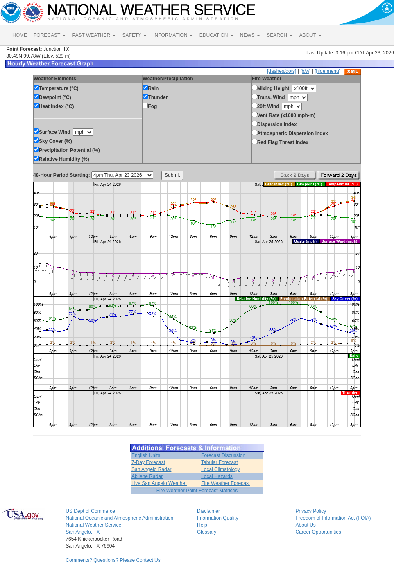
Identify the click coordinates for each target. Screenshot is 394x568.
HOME (19, 35)
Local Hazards (217, 476)
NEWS (250, 35)
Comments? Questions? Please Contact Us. (114, 560)
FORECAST (50, 35)
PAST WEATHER (93, 35)
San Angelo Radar (151, 469)
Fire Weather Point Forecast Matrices (197, 491)
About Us (305, 525)
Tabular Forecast (219, 462)
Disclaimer (208, 511)
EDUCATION (216, 35)
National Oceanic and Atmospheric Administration (119, 518)
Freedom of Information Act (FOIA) (333, 518)
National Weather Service (93, 525)
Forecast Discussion (223, 455)
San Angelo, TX (83, 532)
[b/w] (305, 71)
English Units (145, 455)
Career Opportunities (318, 532)
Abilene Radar (147, 476)
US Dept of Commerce (90, 511)
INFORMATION (172, 35)
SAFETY (134, 35)
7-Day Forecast (148, 462)
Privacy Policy (310, 511)
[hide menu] (327, 71)
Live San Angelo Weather (159, 483)
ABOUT (310, 35)
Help (202, 525)
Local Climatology (220, 469)
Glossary (206, 532)
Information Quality (217, 518)
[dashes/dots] (281, 71)
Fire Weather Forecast (225, 483)
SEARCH (279, 35)
